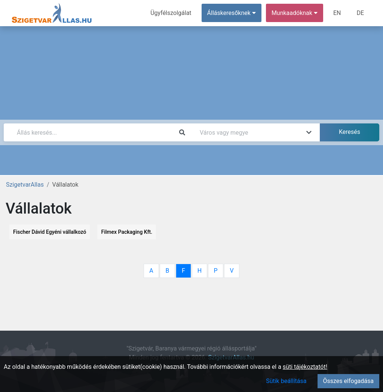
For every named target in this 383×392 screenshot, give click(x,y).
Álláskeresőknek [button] (231, 12)
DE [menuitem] (360, 12)
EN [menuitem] (337, 12)
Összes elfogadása (348, 381)
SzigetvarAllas (25, 184)
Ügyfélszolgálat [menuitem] (170, 12)
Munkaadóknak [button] (295, 12)
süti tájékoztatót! (305, 366)
